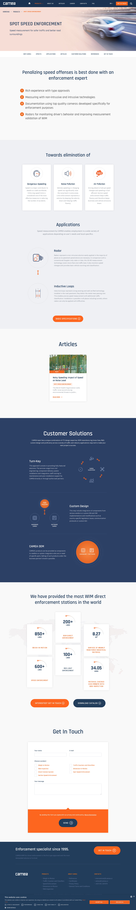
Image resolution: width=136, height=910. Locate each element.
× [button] (134, 896)
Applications (51, 54)
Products (38, 4)
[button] (45, 908)
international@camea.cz (103, 878)
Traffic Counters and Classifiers (82, 765)
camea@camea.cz (101, 881)
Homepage (6, 12)
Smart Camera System (44, 772)
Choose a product (40, 761)
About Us (50, 4)
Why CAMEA (27, 54)
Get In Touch (121, 4)
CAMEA (9, 3)
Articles (62, 4)
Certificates (73, 881)
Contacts (83, 4)
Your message (39, 781)
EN (111, 3)
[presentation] (48, 800)
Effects (38, 54)
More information (90, 815)
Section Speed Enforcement (45, 775)
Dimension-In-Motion (78, 768)
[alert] (68, 902)
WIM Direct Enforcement (68, 636)
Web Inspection (41, 768)
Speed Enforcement (39, 680)
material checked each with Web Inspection (96, 684)
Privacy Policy (74, 884)
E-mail (71, 751)
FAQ (93, 4)
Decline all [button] (120, 902)
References (95, 54)
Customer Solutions (78, 54)
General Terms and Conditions (79, 886)
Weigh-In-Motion (39, 648)
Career (72, 4)
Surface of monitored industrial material (96, 650)
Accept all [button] (99, 902)
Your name (38, 751)
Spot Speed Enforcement (79, 772)
